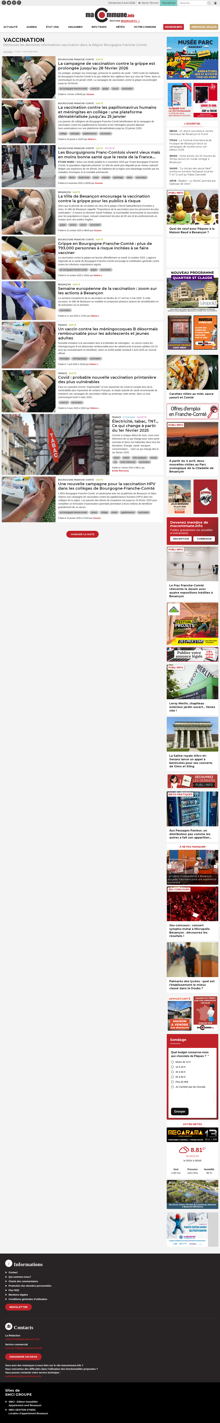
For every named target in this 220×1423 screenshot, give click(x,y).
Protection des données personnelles (30, 1285)
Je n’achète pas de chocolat (190, 1086)
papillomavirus (89, 133)
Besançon (64, 192)
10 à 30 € (180, 1067)
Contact (13, 1272)
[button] (209, 3)
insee (95, 177)
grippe (105, 88)
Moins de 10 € (183, 1062)
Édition (115, 20)
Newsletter (18, 1307)
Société (110, 148)
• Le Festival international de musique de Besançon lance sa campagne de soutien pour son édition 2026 (190, 145)
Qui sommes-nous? (20, 1277)
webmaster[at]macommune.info (23, 1376)
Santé (99, 59)
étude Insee (84, 177)
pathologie (118, 177)
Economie (129, 417)
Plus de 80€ (181, 1081)
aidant (116, 458)
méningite (74, 133)
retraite (153, 458)
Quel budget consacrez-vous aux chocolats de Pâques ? (190, 1054)
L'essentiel (192, 123)
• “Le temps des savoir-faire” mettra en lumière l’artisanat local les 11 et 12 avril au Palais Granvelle (191, 171)
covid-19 (95, 88)
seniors (73, 225)
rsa (115, 462)
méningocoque (79, 358)
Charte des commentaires (23, 1281)
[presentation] (169, 866)
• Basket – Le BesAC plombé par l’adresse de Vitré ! (192, 182)
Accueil (8, 51)
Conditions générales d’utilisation (28, 1299)
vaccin (115, 88)
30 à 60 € (180, 1072)
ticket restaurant (127, 462)
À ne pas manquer (193, 846)
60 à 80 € (180, 1077)
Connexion (204, 538)
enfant (126, 458)
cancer (94, 512)
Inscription (181, 538)
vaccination (127, 88)
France (62, 325)
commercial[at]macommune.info (23, 1348)
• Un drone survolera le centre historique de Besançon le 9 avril (191, 132)
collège (63, 133)
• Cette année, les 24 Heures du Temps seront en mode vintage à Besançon (192, 159)
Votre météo (192, 1124)
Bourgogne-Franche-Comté (76, 59)
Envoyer (179, 1111)
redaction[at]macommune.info (22, 1339)
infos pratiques (139, 458)
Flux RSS (14, 1290)
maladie (105, 177)
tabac (129, 177)
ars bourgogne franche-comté (73, 88)
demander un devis (23, 1356)
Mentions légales (18, 1294)
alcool (62, 177)
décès (72, 177)
